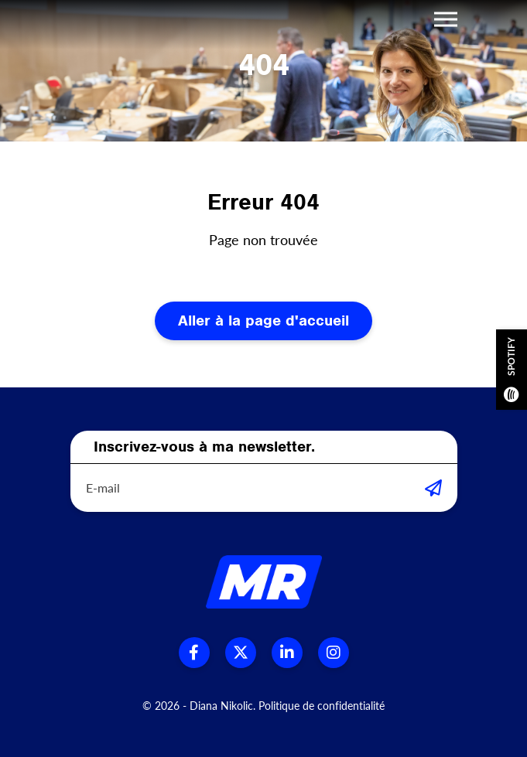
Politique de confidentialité (321, 705)
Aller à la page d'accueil (263, 320)
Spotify (511, 369)
